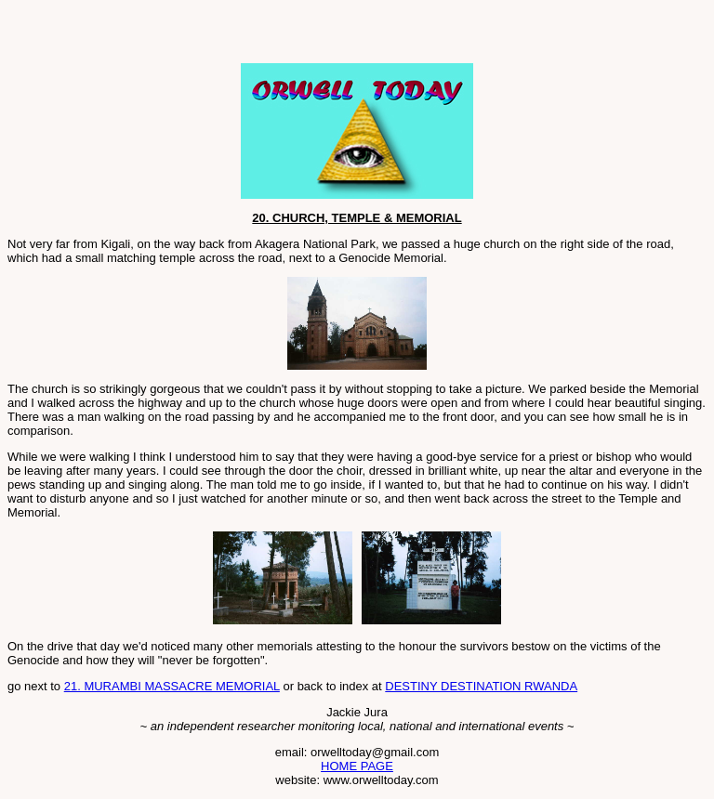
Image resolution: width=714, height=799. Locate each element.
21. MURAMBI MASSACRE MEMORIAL (172, 686)
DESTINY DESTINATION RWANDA (481, 686)
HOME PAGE (357, 766)
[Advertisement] (225, 35)
